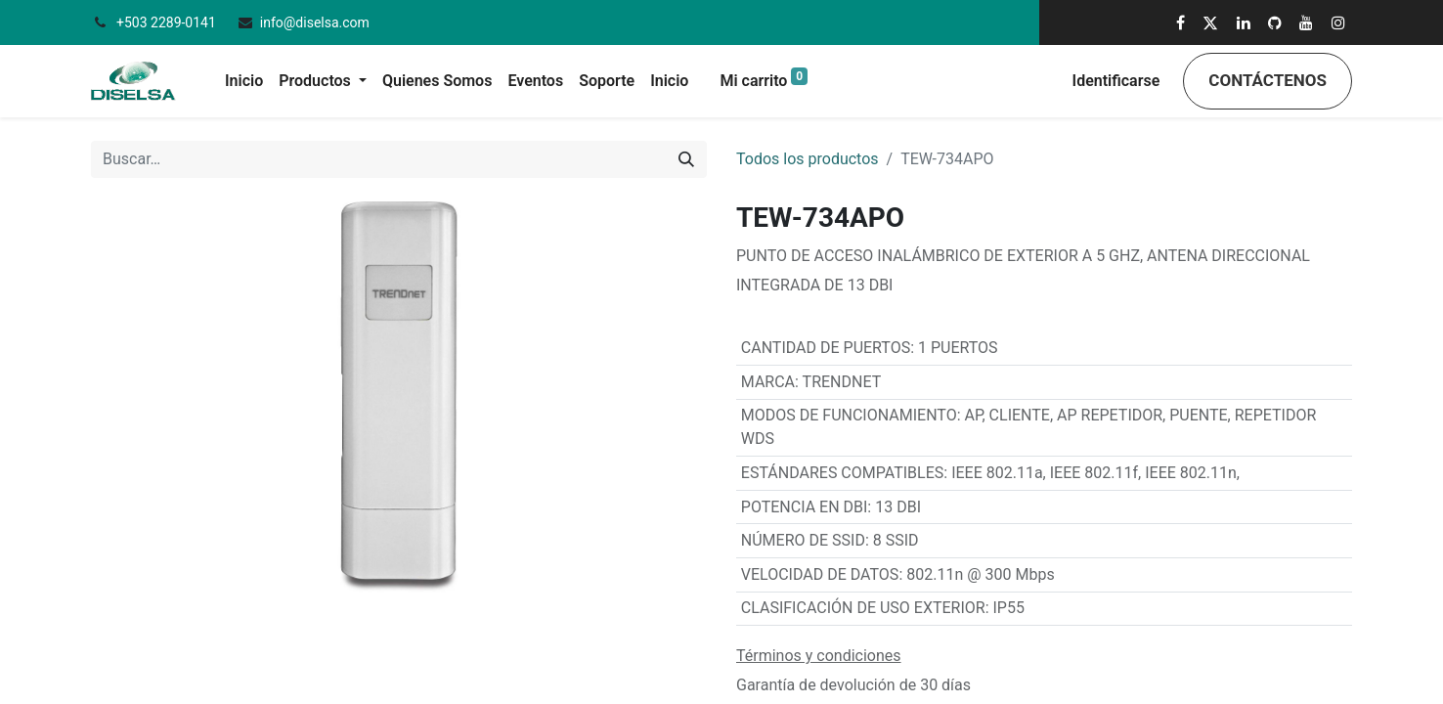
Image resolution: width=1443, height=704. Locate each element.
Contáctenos (1267, 80)
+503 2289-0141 (167, 22)
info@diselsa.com (315, 22)
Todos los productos (807, 159)
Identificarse (1116, 80)
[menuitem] (244, 81)
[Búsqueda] (686, 159)
